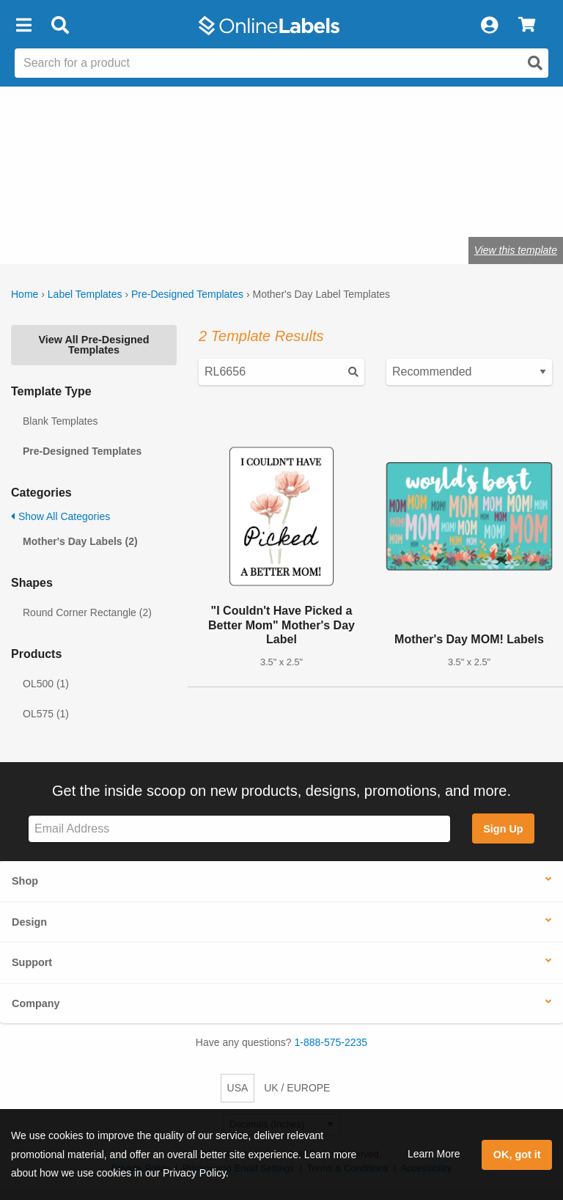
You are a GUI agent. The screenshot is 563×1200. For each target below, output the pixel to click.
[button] (23, 26)
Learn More (434, 1154)
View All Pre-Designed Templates (93, 345)
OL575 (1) (46, 714)
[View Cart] (526, 25)
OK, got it (517, 1154)
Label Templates (85, 294)
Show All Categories (60, 516)
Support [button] (32, 962)
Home (24, 294)
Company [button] (36, 1003)
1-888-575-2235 (331, 1042)
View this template (515, 250)
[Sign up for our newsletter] (239, 829)
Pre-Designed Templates (187, 294)
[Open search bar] (59, 26)
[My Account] (489, 26)
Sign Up (503, 829)
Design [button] (29, 922)
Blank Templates (60, 421)
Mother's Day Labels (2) (80, 541)
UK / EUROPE (297, 1088)
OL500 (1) (46, 683)
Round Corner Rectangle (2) (87, 612)
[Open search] (535, 63)
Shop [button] (25, 881)
